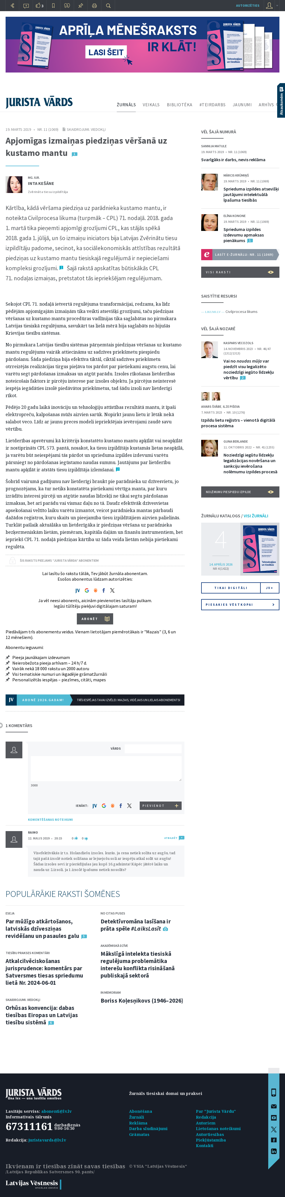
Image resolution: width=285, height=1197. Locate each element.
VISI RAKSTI (240, 272)
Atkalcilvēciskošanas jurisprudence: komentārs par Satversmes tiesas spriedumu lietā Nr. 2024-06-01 (44, 971)
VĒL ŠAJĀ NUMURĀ (218, 131)
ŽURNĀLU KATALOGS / (234, 515)
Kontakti (205, 1145)
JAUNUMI (242, 104)
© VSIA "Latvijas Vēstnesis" (158, 1166)
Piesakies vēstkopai (240, 605)
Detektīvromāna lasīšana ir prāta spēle (136, 925)
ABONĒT (90, 619)
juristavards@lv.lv (47, 1140)
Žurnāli (136, 1117)
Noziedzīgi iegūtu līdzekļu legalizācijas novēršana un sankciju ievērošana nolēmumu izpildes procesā (250, 463)
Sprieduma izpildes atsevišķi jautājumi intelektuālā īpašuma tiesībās (251, 194)
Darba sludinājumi (148, 1128)
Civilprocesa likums (241, 311)
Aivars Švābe (211, 406)
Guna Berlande (236, 441)
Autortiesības (210, 1134)
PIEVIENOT (153, 806)
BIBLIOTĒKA (180, 104)
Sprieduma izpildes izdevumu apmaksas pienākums (244, 234)
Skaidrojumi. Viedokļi (86, 129)
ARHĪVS (266, 104)
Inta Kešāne (41, 183)
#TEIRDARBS (213, 104)
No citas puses (113, 913)
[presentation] (154, 791)
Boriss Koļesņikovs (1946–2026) (142, 1000)
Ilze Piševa (231, 406)
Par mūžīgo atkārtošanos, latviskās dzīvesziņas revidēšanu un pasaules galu (42, 929)
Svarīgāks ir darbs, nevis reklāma (233, 159)
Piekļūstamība (211, 1140)
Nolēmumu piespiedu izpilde (240, 492)
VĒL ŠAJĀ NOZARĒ (218, 328)
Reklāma (138, 1123)
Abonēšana (140, 1111)
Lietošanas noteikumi (218, 1128)
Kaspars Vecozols (238, 343)
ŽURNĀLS (126, 104)
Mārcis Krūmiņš (236, 175)
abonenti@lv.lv (56, 1111)
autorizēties (247, 5)
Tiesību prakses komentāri (28, 953)
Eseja (10, 913)
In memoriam (111, 992)
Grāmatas (139, 1134)
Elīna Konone (235, 216)
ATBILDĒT (170, 838)
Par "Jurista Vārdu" (216, 1111)
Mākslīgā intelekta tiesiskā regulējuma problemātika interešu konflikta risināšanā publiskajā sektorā (138, 964)
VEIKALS (151, 104)
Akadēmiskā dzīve (114, 945)
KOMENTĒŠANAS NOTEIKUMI (50, 819)
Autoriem (206, 1123)
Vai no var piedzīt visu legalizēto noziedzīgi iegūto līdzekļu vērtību (249, 369)
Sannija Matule (214, 146)
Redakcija (206, 1117)
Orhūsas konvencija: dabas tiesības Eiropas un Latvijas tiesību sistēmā (42, 1015)
